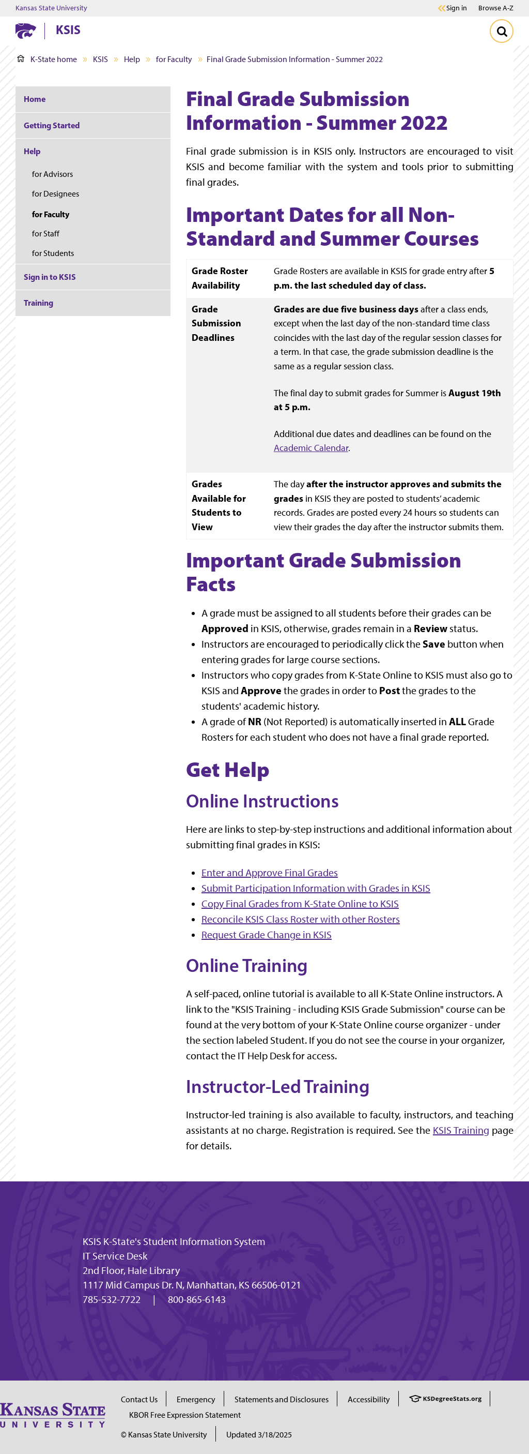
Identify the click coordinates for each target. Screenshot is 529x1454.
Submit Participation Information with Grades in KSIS (315, 888)
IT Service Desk (115, 1256)
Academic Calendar (311, 448)
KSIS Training (461, 1130)
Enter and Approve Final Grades (269, 872)
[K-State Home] (25, 30)
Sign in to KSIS (50, 277)
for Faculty (174, 59)
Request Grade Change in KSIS (266, 934)
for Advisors (52, 174)
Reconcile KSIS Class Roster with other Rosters (300, 919)
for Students (53, 253)
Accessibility (369, 1399)
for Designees (55, 194)
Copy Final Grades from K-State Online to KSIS (300, 903)
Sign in (456, 8)
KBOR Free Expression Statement (185, 1415)
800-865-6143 (197, 1299)
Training (38, 302)
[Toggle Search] (502, 31)
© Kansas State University (164, 1435)
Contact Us (139, 1399)
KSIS (68, 29)
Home (34, 99)
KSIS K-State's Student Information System (174, 1241)
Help (132, 59)
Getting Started (52, 125)
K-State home (47, 59)
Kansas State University (51, 8)
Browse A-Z (496, 8)
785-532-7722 (112, 1299)
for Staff (45, 233)
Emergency (196, 1399)
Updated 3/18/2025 (259, 1435)
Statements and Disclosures (282, 1399)
